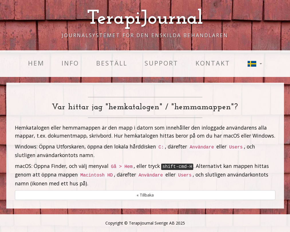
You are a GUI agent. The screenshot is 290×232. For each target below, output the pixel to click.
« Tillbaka (145, 195)
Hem (36, 63)
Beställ (111, 63)
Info (70, 63)
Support (161, 63)
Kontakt (213, 63)
